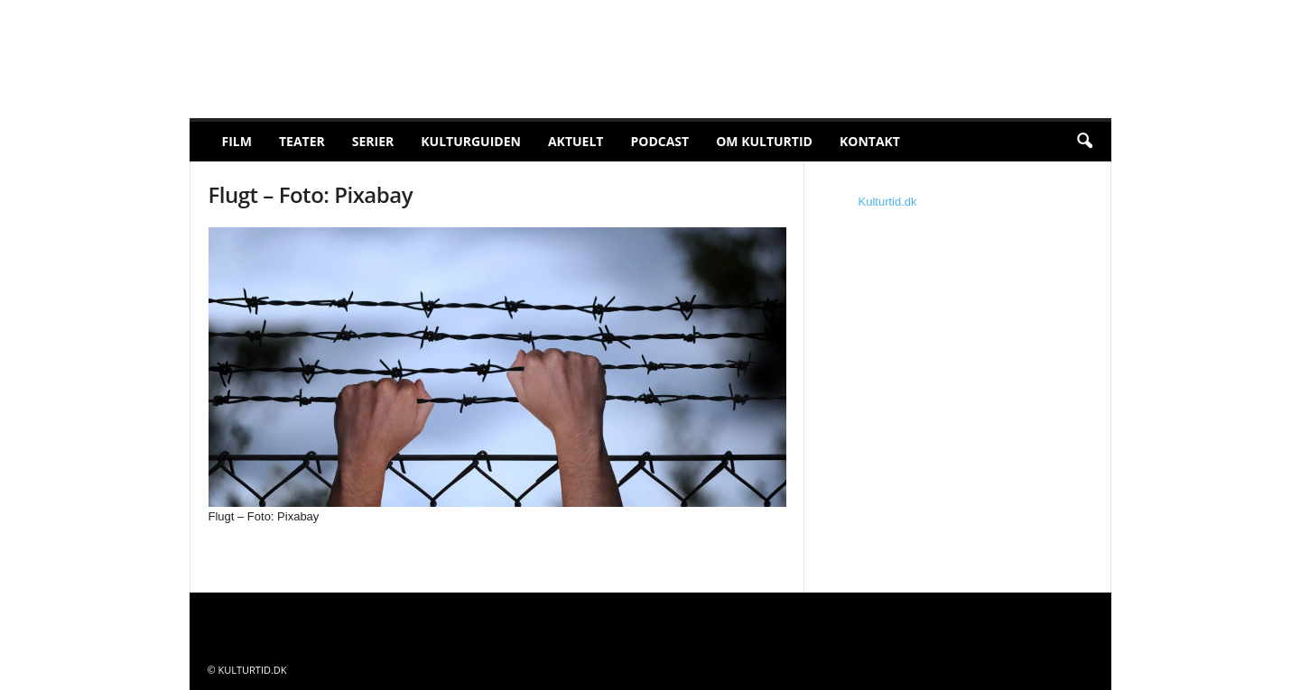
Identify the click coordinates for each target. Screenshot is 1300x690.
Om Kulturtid (764, 141)
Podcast (659, 141)
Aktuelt (576, 141)
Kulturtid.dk (888, 201)
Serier (373, 141)
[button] (1084, 141)
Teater (302, 141)
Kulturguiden (471, 141)
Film (237, 141)
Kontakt (870, 141)
